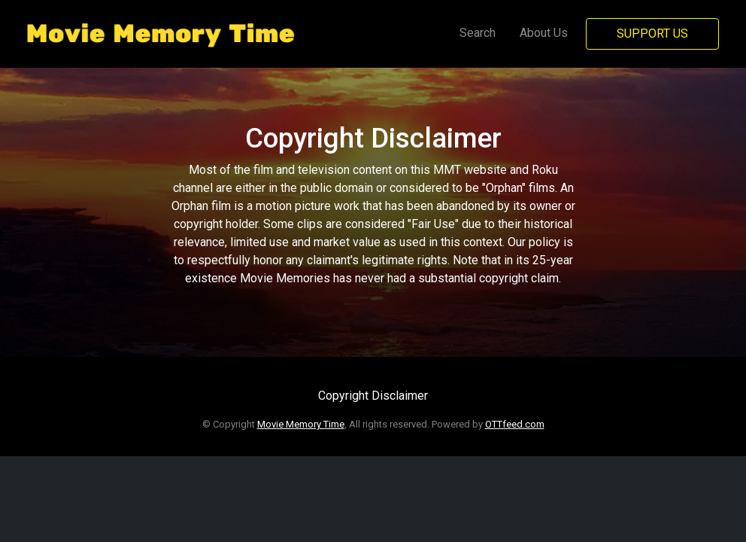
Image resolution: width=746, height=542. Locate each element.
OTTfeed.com (514, 424)
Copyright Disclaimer (373, 395)
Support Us (652, 33)
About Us (544, 33)
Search (477, 33)
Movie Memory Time (300, 424)
